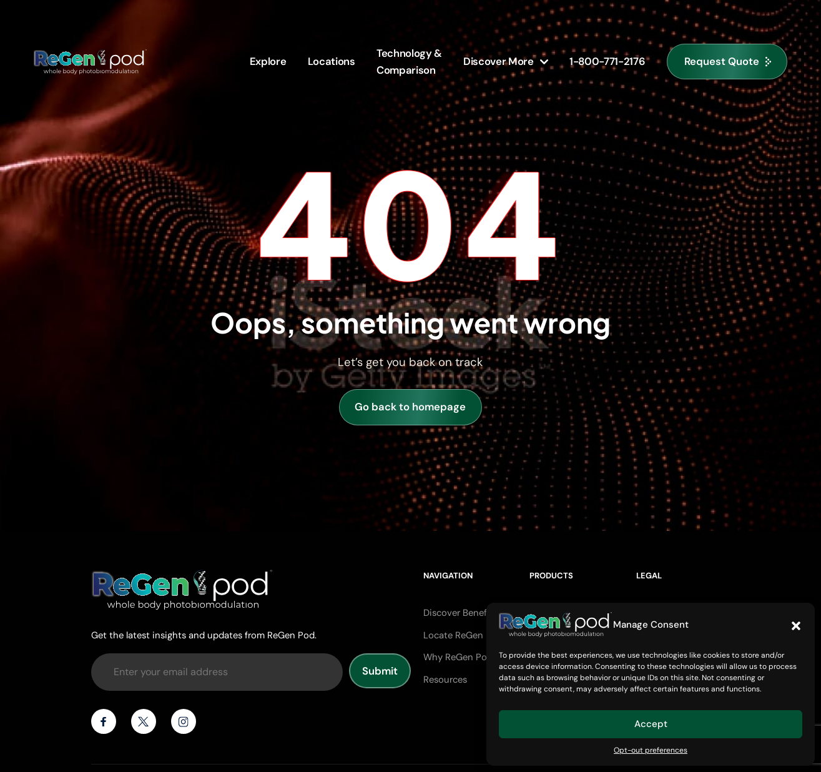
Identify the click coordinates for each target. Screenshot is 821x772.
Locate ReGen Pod (463, 635)
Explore (268, 61)
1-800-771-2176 (607, 61)
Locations (331, 61)
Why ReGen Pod (458, 657)
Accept (650, 724)
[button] (796, 624)
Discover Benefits (460, 612)
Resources (445, 679)
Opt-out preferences (650, 750)
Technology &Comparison (409, 61)
